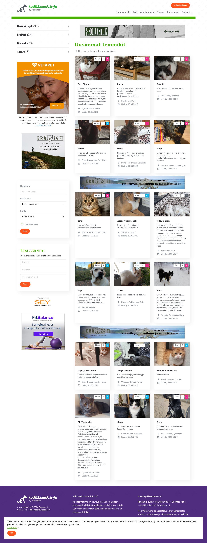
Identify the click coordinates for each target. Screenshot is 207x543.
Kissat (25, 43)
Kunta (23, 211)
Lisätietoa (12, 527)
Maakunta (25, 198)
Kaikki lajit (28, 26)
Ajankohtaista (147, 12)
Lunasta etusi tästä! (43, 125)
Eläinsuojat (173, 12)
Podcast (186, 12)
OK (11, 533)
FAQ (135, 12)
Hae (25, 231)
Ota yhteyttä (163, 505)
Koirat (25, 35)
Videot (160, 12)
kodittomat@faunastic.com (39, 510)
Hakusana (25, 186)
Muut (23, 52)
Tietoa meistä (123, 12)
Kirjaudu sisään (180, 5)
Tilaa (25, 284)
